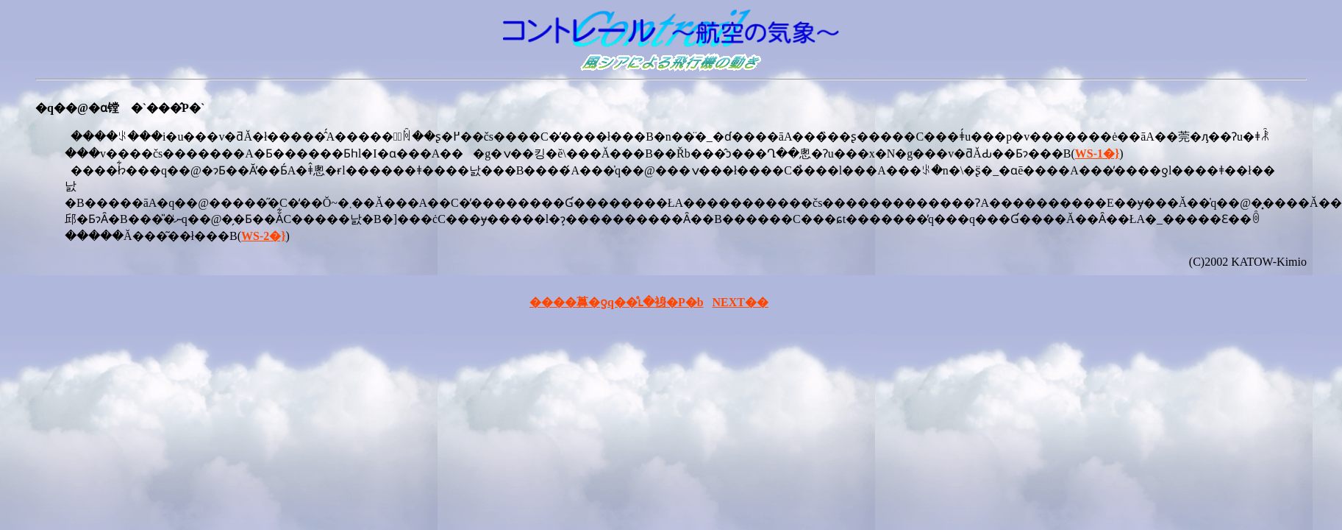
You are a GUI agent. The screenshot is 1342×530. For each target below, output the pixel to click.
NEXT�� (740, 302)
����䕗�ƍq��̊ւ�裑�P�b (616, 302)
